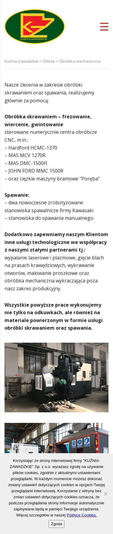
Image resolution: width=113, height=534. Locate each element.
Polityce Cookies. (82, 515)
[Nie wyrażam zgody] (105, 494)
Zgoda (56, 524)
